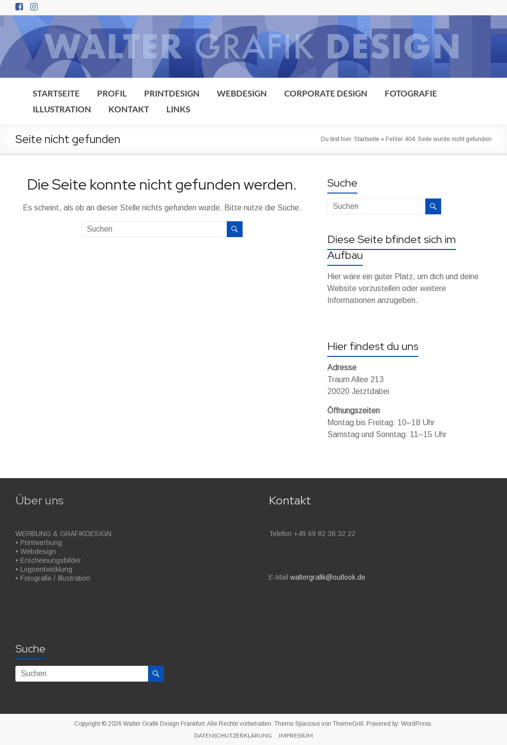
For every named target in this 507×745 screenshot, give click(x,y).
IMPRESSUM (296, 735)
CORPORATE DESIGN (325, 93)
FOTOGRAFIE (411, 93)
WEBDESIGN (242, 93)
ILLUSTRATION (62, 109)
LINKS (178, 109)
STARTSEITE (56, 93)
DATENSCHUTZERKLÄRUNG (233, 735)
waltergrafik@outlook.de (327, 577)
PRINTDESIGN (172, 93)
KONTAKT (128, 109)
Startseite (366, 139)
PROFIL (112, 93)
